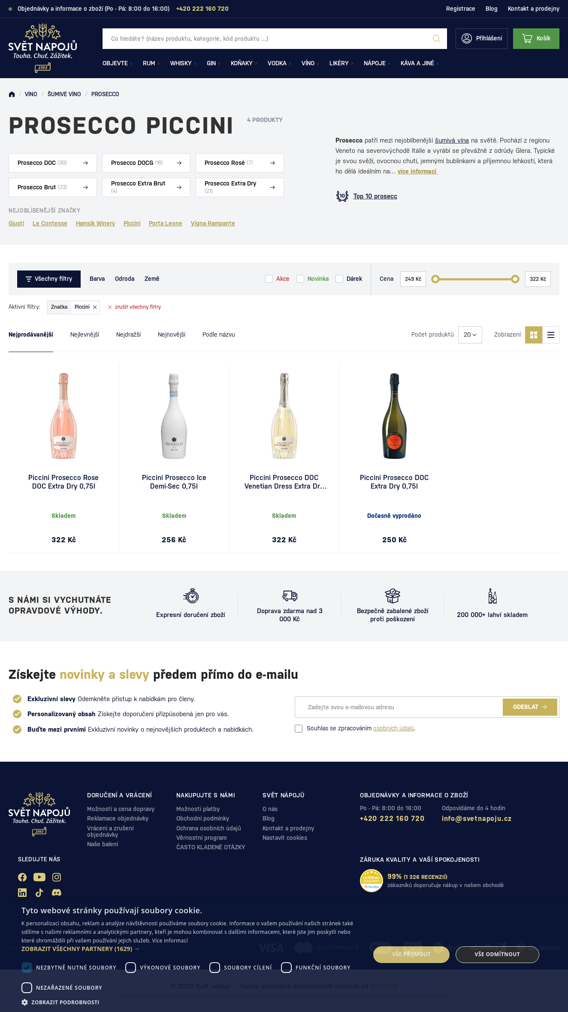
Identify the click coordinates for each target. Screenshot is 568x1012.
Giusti (16, 223)
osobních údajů (393, 728)
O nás (270, 808)
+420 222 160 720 (392, 818)
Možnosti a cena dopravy (120, 808)
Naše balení (102, 844)
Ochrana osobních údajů (208, 828)
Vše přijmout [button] (411, 954)
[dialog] (284, 954)
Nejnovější (171, 334)
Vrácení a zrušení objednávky (110, 831)
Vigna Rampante (213, 223)
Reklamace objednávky (117, 818)
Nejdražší (128, 334)
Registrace (460, 8)
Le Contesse (50, 223)
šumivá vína (452, 140)
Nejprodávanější (31, 334)
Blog (492, 8)
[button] (190, 949)
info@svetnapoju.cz (477, 818)
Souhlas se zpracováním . (355, 728)
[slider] (435, 279)
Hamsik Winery (95, 223)
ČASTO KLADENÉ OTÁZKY (210, 847)
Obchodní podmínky (202, 818)
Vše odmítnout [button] (497, 954)
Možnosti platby (198, 808)
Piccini (132, 223)
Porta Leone (165, 223)
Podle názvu (218, 334)
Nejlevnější (84, 334)
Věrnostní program (201, 837)
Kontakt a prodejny (533, 8)
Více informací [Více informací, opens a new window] (170, 940)
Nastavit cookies (285, 837)
